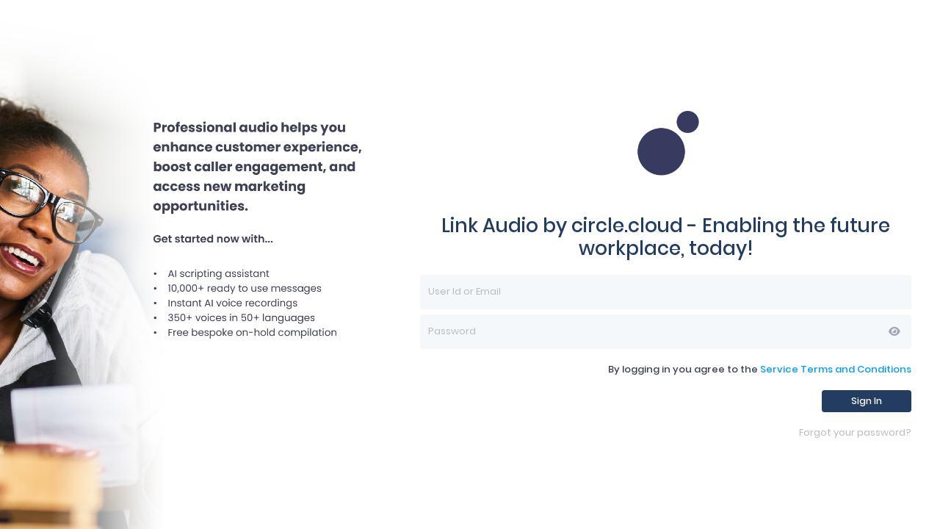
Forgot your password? (855, 433)
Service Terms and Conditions (835, 369)
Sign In (866, 401)
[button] (894, 331)
